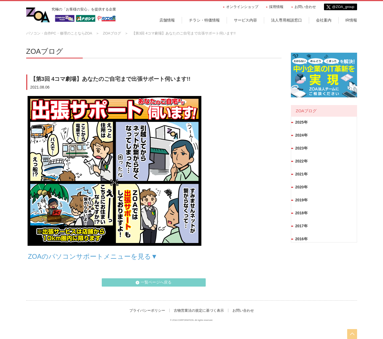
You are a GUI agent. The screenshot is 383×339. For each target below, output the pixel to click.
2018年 (301, 213)
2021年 (301, 174)
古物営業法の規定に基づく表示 (199, 310)
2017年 (301, 226)
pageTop (352, 334)
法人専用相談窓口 (286, 20)
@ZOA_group (343, 7)
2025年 (301, 122)
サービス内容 (245, 20)
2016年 (301, 239)
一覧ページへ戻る (156, 282)
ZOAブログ (112, 33)
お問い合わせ (305, 7)
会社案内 (323, 20)
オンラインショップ (242, 7)
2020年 (301, 187)
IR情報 (351, 20)
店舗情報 (167, 20)
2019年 (301, 200)
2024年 (301, 135)
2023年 (301, 148)
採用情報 (276, 7)
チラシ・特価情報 (204, 20)
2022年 (301, 161)
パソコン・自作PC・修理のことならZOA (59, 33)
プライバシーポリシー (147, 310)
